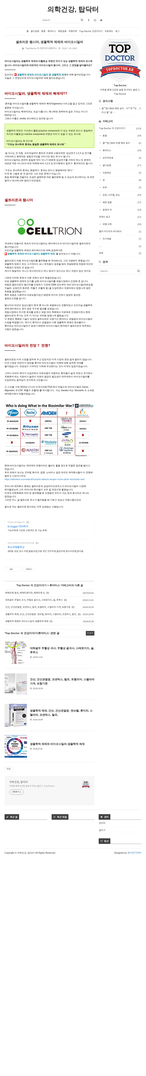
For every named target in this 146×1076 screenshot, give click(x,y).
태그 (117, 31)
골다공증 (35, 31)
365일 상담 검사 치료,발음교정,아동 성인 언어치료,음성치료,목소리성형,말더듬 (45, 711)
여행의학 (73, 31)
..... (120, 246)
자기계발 (121, 239)
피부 (121, 187)
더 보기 (90, 851)
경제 (120, 253)
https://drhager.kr (16, 682)
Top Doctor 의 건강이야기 (31, 745)
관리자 (102, 1041)
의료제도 (109, 31)
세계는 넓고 (120, 217)
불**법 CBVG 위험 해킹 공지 (121, 143)
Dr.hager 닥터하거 (18, 686)
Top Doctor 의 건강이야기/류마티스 (41, 48)
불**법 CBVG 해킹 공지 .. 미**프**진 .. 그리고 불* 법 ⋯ (121, 110)
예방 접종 (121, 202)
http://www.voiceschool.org (21, 703)
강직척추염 (121, 158)
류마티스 (51, 31)
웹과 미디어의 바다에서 (120, 232)
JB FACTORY (134, 1071)
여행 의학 (121, 224)
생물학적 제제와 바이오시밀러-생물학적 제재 (26, 781)
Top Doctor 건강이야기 (91, 31)
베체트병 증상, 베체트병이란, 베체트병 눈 (25, 753)
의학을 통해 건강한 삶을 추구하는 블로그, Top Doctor (32, 1004)
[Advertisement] (49, 107)
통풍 (43, 31)
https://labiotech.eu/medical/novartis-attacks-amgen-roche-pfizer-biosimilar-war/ (45, 599)
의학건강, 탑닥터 (18, 1000)
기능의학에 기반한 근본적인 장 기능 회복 (27, 690)
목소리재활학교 (16, 707)
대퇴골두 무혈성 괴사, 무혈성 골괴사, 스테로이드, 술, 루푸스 (34, 760)
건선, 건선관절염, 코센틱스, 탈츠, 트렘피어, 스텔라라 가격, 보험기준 (37, 767)
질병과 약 (121, 210)
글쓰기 (102, 1049)
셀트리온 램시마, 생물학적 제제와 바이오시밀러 (49, 42)
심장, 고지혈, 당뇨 (121, 195)
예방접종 (62, 31)
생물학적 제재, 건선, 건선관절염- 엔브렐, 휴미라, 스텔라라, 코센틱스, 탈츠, (41, 774)
